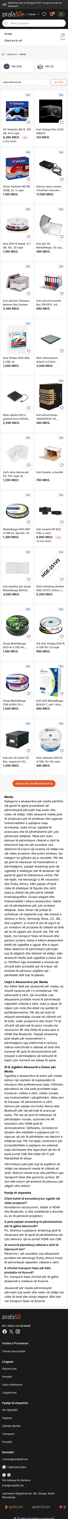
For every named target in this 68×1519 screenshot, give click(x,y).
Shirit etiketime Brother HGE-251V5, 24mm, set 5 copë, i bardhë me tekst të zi (50, 588)
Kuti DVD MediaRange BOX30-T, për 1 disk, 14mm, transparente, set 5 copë (49, 702)
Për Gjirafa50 (10, 1409)
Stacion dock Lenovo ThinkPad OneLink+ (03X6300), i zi (48, 188)
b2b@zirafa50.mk (13, 1485)
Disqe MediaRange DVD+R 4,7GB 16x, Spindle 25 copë (14, 645)
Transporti (8, 1433)
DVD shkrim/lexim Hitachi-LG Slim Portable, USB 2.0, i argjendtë (48, 360)
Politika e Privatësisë (15, 1343)
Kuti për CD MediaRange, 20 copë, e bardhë (50, 245)
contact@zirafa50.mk (15, 1459)
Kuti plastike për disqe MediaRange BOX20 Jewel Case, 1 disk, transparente (17, 588)
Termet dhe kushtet (13, 1351)
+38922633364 (14, 1467)
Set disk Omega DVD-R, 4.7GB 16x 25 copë (50, 645)
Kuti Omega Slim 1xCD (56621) (49, 131)
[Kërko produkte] (37, 23)
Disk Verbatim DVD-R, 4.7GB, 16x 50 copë (49, 759)
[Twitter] (11, 1332)
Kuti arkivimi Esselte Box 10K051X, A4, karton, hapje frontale (49, 302)
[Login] (61, 14)
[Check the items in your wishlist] (44, 14)
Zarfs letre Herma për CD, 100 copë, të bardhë (16, 474)
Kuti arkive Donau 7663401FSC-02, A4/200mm (47, 417)
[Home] (2, 54)
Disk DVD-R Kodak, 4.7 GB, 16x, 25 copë (17, 245)
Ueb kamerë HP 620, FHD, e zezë (48, 531)
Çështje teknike (11, 1425)
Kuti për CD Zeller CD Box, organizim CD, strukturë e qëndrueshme (16, 759)
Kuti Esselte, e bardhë (49, 472)
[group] (17, 66)
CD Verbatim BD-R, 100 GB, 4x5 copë (17, 131)
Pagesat (7, 1417)
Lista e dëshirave (12, 1384)
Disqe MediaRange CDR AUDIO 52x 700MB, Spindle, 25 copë (15, 702)
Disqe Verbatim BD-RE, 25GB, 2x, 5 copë (17, 188)
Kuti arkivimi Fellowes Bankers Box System (16, 302)
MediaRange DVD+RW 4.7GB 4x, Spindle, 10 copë (16, 531)
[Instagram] (17, 1332)
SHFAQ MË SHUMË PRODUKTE (34, 783)
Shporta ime (9, 1368)
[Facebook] (4, 1332)
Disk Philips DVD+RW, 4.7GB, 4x (16, 359)
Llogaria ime (9, 1392)
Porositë (7, 1376)
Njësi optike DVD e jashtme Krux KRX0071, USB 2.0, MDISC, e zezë (17, 417)
